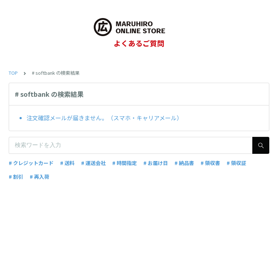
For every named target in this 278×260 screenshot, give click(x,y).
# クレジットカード (31, 162)
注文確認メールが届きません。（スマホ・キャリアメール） (104, 117)
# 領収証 (236, 162)
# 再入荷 (39, 176)
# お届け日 (155, 162)
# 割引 (16, 176)
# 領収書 (210, 162)
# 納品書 (184, 162)
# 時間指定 (124, 162)
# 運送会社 (93, 162)
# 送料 (67, 162)
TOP (13, 72)
